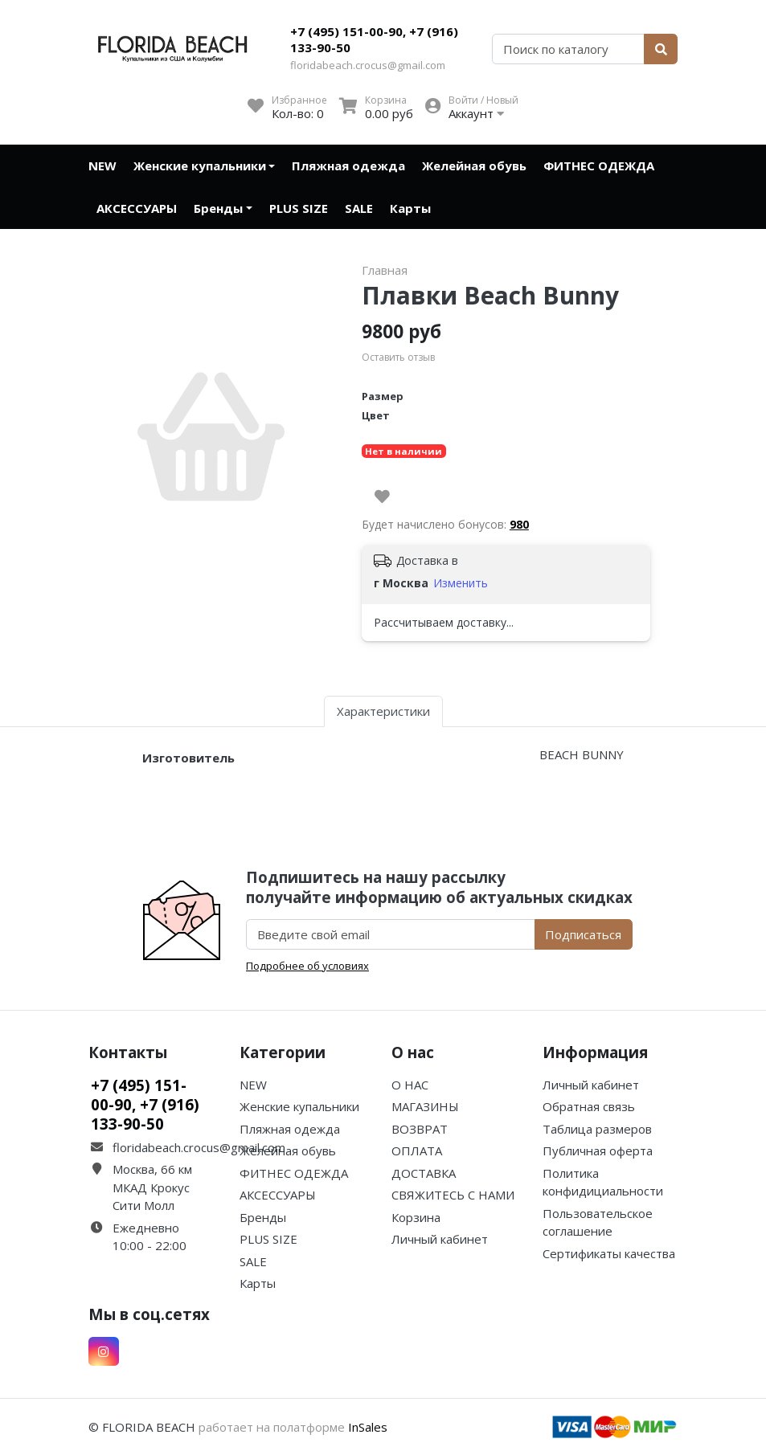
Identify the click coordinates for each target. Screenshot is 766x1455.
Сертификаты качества (609, 1253)
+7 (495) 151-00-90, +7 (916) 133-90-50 (374, 39)
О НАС (409, 1085)
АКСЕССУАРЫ (136, 208)
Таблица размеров (597, 1129)
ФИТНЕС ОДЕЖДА (598, 165)
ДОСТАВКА (423, 1173)
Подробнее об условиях (307, 965)
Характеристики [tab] (383, 711)
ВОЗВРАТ (419, 1129)
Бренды (218, 208)
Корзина (415, 1217)
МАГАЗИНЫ (425, 1106)
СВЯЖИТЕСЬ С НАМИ (452, 1195)
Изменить (460, 583)
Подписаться (583, 934)
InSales (367, 1427)
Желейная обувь (474, 165)
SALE (359, 208)
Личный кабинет (439, 1239)
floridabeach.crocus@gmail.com (367, 65)
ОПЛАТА (416, 1150)
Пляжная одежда (348, 165)
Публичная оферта (598, 1150)
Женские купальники (199, 165)
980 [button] (519, 524)
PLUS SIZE (298, 208)
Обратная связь (589, 1106)
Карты (410, 208)
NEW (102, 165)
